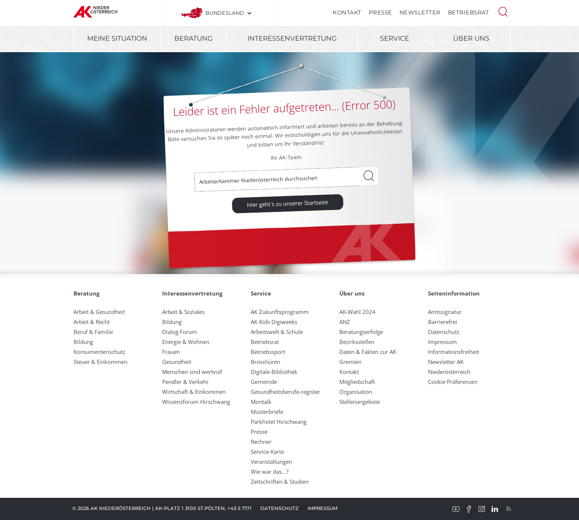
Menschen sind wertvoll (192, 371)
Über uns (471, 38)
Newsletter (420, 12)
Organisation (355, 391)
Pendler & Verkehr (185, 381)
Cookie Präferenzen (452, 381)
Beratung (193, 38)
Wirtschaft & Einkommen (194, 391)
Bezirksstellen (356, 341)
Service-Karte (267, 451)
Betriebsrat (468, 12)
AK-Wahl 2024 (357, 311)
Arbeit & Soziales (183, 311)
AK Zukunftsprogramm (280, 311)
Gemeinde (264, 381)
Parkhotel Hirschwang (278, 421)
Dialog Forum (179, 331)
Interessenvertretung (292, 38)
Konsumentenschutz (99, 351)
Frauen (171, 351)
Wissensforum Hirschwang (196, 401)
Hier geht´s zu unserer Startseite (287, 203)
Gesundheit (176, 361)
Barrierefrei (442, 321)
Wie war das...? (269, 471)
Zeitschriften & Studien (280, 481)
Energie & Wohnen (185, 341)
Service (394, 38)
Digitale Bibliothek (274, 371)
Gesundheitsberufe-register (285, 391)
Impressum (442, 341)
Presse (380, 12)
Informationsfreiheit (453, 351)
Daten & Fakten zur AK (367, 351)
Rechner (261, 441)
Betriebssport (268, 351)
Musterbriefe (267, 411)
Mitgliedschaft (357, 381)
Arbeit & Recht (91, 321)
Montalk (261, 401)
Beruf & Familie (93, 331)
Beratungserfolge (361, 331)
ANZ (344, 321)
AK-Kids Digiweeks (274, 321)
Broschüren (265, 361)
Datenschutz (443, 331)
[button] (503, 11)
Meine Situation (117, 38)
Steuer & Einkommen (100, 361)
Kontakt (347, 12)
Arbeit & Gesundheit (99, 311)
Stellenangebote (359, 401)
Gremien (350, 361)
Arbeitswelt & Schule (277, 331)
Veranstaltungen (271, 461)
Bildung (83, 341)
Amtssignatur (445, 311)
